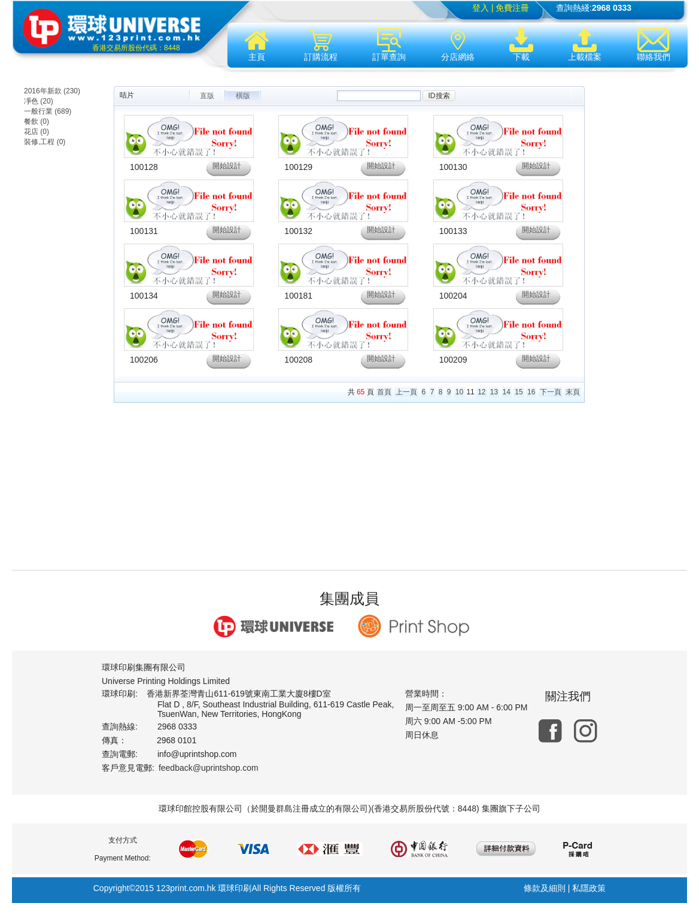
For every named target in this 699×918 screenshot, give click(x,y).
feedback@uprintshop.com (209, 768)
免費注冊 (512, 8)
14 (506, 392)
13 (494, 392)
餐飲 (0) (36, 121)
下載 (521, 45)
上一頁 (406, 392)
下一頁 (550, 392)
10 (459, 392)
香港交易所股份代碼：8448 (136, 48)
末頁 (573, 392)
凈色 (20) (38, 101)
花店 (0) (36, 131)
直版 (207, 96)
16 (531, 392)
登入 (480, 8)
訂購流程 (321, 45)
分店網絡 (458, 45)
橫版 (243, 96)
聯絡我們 (653, 45)
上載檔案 (584, 45)
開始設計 (226, 166)
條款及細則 (545, 888)
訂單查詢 (389, 45)
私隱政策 (589, 888)
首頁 (384, 392)
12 (481, 392)
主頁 (257, 45)
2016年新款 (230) (52, 91)
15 (518, 392)
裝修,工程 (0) (44, 142)
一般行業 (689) (47, 111)
